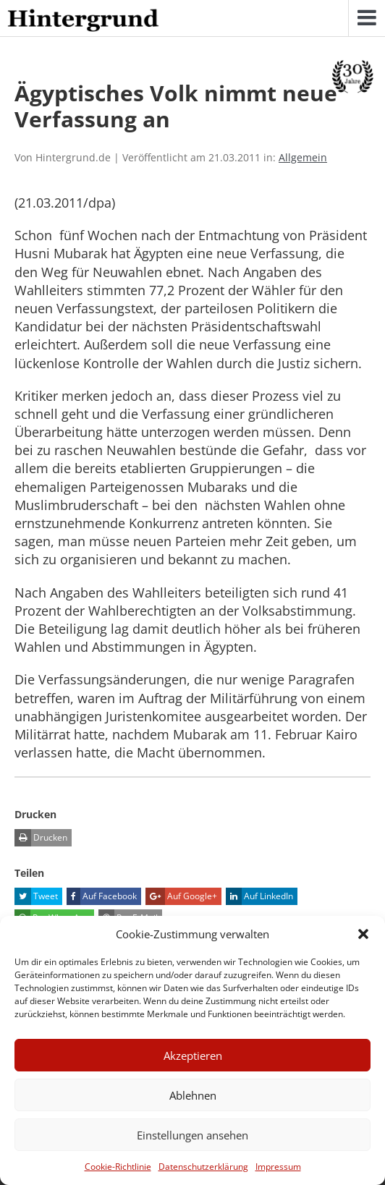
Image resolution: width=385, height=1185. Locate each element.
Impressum (278, 1166)
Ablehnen (192, 1095)
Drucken (40, 837)
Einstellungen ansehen (192, 1135)
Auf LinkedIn (259, 896)
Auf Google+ (181, 896)
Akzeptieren (193, 1055)
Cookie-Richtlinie (118, 1166)
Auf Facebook (102, 896)
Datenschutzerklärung (203, 1166)
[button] (363, 934)
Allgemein (303, 157)
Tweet (36, 896)
